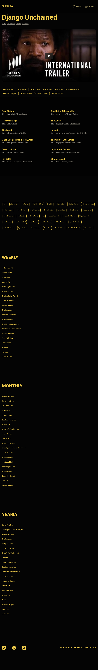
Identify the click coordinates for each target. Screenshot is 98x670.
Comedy (20, 149)
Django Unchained (8, 581)
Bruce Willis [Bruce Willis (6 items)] (70, 195)
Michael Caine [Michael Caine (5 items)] (23, 221)
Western (27, 24)
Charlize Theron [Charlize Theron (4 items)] (85, 195)
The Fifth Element (8, 443)
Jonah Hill (73, 90)
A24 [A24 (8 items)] (5, 195)
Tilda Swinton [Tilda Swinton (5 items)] (52, 228)
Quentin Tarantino (52, 95)
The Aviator (58, 127)
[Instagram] (4, 648)
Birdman (5, 352)
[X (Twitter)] (24, 648)
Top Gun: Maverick (9, 315)
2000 (3, 140)
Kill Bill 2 (7, 165)
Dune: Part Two (7, 525)
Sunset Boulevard (8, 476)
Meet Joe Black (7, 462)
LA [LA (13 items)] (5, 215)
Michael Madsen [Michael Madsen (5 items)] (39, 221)
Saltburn (5, 347)
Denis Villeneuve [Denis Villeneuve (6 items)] (59, 202)
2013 (52, 149)
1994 (3, 121)
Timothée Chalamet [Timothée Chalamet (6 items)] (70, 228)
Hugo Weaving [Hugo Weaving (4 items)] (39, 208)
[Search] (77, 6)
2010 (52, 140)
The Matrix (6, 424)
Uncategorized (75, 130)
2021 (3, 159)
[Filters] (89, 6)
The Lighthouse (7, 319)
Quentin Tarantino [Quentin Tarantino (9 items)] (58, 221)
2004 (52, 130)
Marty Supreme (7, 357)
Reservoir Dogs (11, 127)
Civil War (5, 481)
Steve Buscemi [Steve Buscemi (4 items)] (24, 228)
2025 (52, 121)
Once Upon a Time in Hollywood (21, 146)
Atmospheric (11, 121)
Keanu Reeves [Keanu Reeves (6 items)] (85, 208)
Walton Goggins (10, 100)
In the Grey (6, 277)
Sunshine (5, 614)
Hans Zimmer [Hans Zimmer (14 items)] (23, 208)
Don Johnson (28, 90)
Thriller (75, 121)
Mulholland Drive (8, 268)
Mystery (73, 140)
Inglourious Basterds (63, 156)
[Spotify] (14, 648)
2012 (4, 24)
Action (58, 121)
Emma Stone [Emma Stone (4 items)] (9, 208)
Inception (56, 137)
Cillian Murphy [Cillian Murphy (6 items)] (28, 202)
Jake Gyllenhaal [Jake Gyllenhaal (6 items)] (55, 208)
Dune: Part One (7, 453)
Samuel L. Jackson (72, 95)
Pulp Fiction (9, 117)
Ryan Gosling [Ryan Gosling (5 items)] (9, 228)
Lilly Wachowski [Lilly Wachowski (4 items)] (53, 215)
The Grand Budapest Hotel (11, 329)
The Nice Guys (7, 291)
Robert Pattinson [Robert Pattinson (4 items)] (76, 221)
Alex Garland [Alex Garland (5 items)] (16, 195)
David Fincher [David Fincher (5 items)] (43, 202)
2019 (3, 149)
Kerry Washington (11, 95)
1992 (3, 130)
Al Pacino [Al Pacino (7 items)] (29, 195)
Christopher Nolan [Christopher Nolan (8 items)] (11, 202)
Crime (19, 121)
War (78, 159)
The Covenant (7, 310)
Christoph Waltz (10, 90)
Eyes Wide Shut (7, 338)
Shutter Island (59, 165)
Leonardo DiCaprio (31, 95)
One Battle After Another (66, 117)
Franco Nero (44, 90)
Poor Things (6, 343)
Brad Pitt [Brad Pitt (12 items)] (57, 195)
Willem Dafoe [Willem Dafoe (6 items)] (87, 228)
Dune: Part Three (8, 301)
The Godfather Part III (10, 296)
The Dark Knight (8, 605)
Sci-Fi (79, 140)
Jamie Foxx (59, 90)
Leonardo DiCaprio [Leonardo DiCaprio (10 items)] (35, 215)
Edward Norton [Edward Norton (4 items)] (76, 202)
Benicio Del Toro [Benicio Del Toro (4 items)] (43, 195)
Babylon (5, 558)
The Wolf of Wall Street (65, 146)
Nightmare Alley (8, 333)
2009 (52, 159)
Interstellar (6, 586)
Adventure (11, 24)
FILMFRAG (8, 6)
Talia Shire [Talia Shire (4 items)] (38, 228)
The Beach (8, 137)
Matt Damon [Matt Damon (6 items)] (8, 221)
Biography (59, 130)
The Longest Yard (8, 287)
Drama (20, 24)
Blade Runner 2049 (9, 562)
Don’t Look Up (10, 156)
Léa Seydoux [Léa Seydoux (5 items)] (69, 215)
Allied (4, 600)
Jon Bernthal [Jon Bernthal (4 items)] (71, 208)
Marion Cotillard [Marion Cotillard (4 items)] (84, 215)
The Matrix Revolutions (10, 324)
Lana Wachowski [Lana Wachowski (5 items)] (16, 215)
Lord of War (6, 282)
